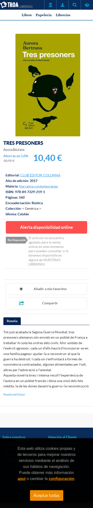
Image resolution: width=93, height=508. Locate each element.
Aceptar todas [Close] (46, 495)
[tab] (12, 321)
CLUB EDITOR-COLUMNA (40, 175)
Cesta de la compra (87, 5)
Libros (27, 15)
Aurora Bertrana (13, 149)
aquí (22, 479)
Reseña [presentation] (12, 321)
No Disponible (17, 240)
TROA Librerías (16, 5)
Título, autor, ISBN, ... (74, 5)
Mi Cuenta (62, 5)
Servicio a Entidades (50, 5)
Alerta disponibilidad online (46, 227)
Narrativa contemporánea (38, 186)
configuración (61, 479)
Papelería (44, 15)
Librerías (63, 15)
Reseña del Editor (14, 394)
